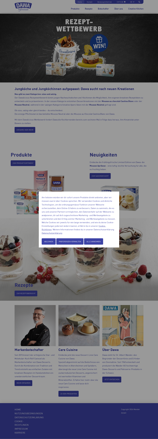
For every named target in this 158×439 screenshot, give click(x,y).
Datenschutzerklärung (52, 232)
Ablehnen (48, 241)
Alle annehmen (94, 241)
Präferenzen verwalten (70, 241)
